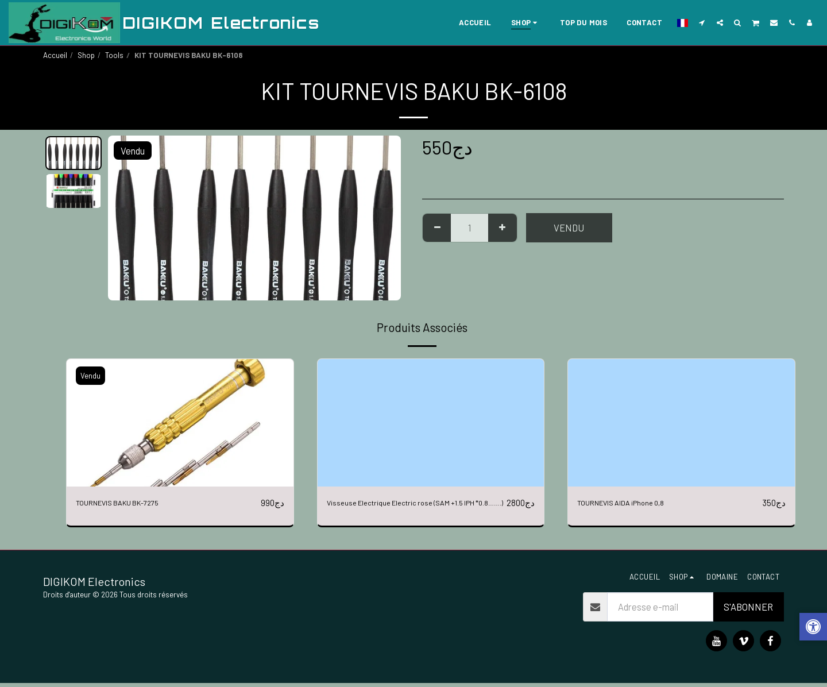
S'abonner (748, 610)
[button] (702, 22)
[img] (180, 423)
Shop (86, 55)
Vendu (569, 227)
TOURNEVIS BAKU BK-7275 (131, 502)
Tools (114, 55)
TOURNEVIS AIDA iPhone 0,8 (635, 502)
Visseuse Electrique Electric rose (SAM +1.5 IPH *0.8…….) (413, 510)
